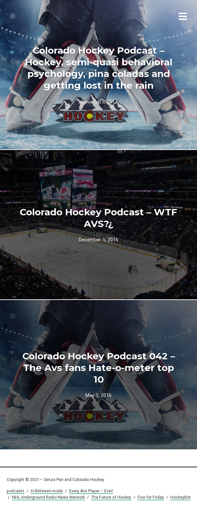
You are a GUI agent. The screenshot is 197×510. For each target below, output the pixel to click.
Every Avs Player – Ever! (91, 491)
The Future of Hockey (111, 497)
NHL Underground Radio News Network (48, 497)
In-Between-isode (47, 491)
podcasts (15, 491)
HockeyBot (180, 497)
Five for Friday (151, 497)
